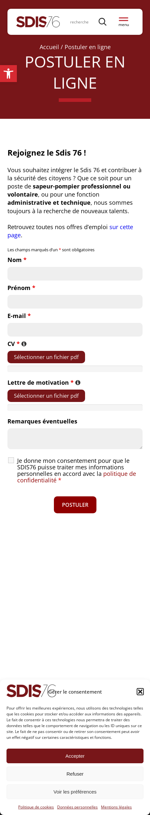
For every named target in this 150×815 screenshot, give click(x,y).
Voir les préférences (75, 791)
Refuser (75, 774)
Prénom (21, 288)
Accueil (49, 47)
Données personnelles (77, 807)
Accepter (74, 756)
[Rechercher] (102, 22)
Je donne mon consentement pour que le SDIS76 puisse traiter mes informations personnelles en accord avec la (76, 470)
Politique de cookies (36, 807)
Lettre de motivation (44, 382)
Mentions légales (116, 807)
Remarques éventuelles (42, 421)
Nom (17, 260)
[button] (8, 73)
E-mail (19, 316)
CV (17, 344)
